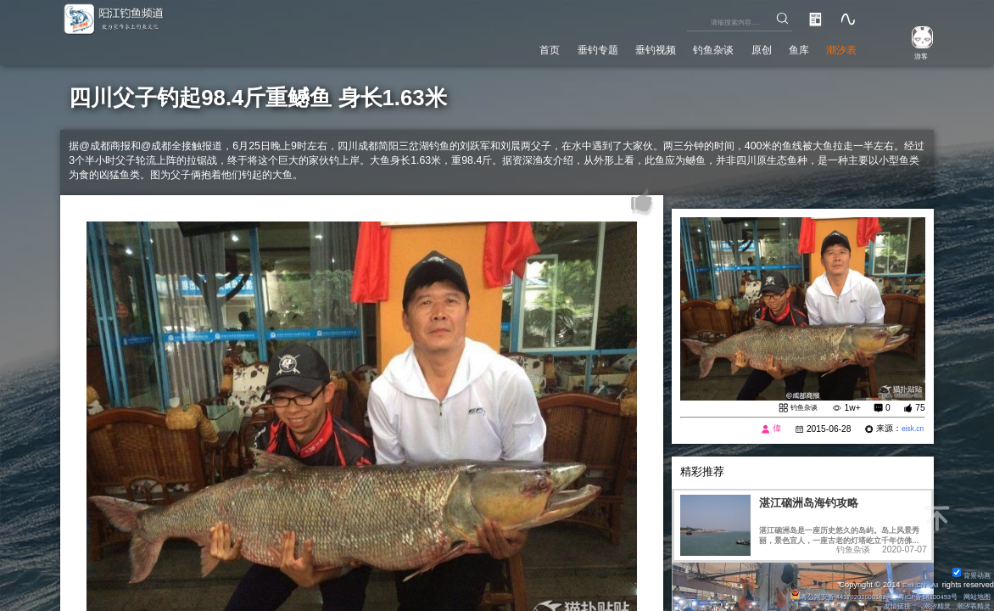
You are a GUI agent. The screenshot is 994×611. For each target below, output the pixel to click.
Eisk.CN (908, 582)
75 (919, 408)
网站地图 (974, 594)
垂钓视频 (619, 46)
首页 (495, 46)
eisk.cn (910, 430)
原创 (743, 46)
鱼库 (787, 46)
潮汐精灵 (929, 605)
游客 (912, 54)
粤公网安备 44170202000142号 (817, 594)
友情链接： (888, 605)
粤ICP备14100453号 (916, 594)
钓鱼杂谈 (687, 46)
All (933, 582)
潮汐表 (837, 46)
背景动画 (969, 572)
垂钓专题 (551, 46)
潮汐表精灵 (971, 605)
